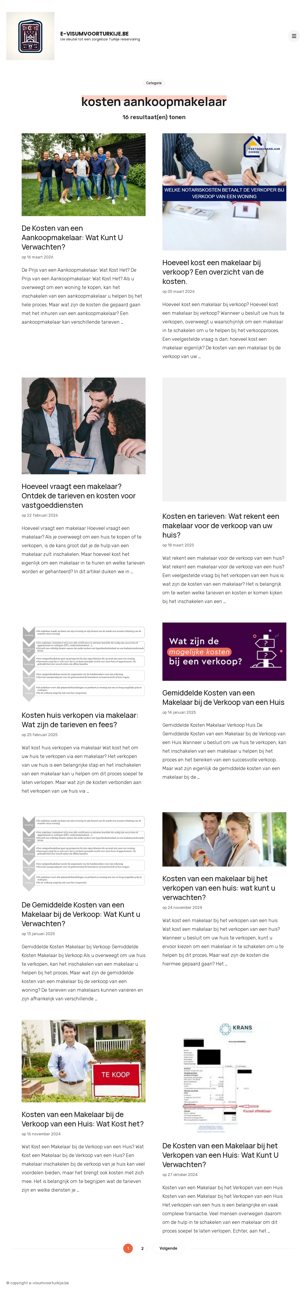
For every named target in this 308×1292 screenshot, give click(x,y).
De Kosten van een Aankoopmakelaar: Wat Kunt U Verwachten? (72, 237)
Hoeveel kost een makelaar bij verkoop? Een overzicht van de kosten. (213, 271)
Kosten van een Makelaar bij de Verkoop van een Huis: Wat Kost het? (83, 1119)
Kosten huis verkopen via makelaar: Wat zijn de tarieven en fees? (80, 719)
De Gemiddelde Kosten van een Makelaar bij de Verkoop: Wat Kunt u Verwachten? (81, 914)
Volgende (168, 1248)
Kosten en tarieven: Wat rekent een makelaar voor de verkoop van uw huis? (220, 525)
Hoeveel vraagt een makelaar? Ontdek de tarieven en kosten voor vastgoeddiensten (79, 495)
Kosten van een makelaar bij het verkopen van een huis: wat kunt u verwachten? (218, 888)
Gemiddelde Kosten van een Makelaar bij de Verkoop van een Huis (223, 697)
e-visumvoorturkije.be (94, 34)
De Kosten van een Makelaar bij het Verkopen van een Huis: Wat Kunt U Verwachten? (220, 1155)
